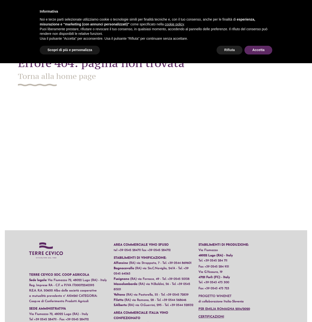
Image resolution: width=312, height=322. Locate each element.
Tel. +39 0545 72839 (174, 294)
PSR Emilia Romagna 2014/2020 (224, 309)
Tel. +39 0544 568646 (171, 300)
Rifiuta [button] (229, 50)
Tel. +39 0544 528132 (178, 305)
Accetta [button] (258, 50)
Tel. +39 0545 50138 (175, 279)
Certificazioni (211, 316)
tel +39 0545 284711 (127, 250)
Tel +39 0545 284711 (42, 319)
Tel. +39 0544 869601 (176, 263)
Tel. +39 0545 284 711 (212, 260)
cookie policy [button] (174, 24)
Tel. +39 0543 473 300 (213, 282)
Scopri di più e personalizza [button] (69, 50)
